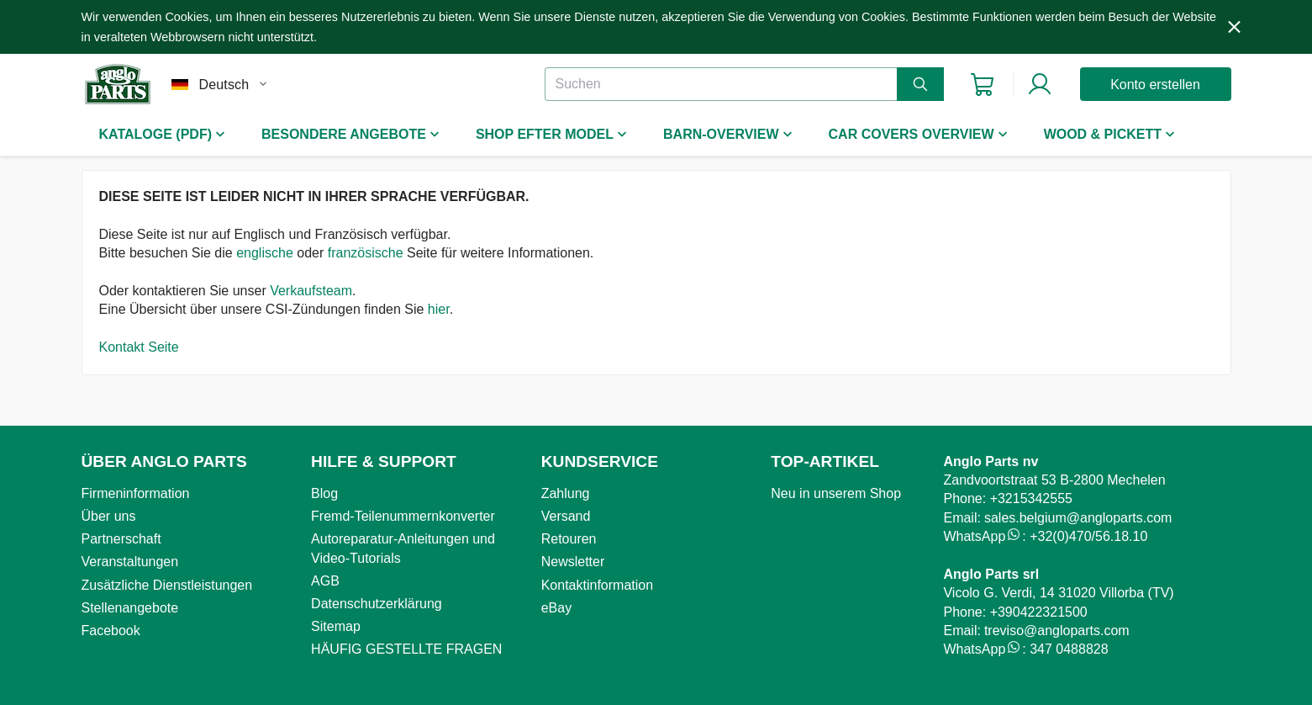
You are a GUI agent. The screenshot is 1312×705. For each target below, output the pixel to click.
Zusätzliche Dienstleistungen (167, 585)
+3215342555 (1031, 498)
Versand (566, 516)
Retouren (569, 539)
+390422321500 (1039, 612)
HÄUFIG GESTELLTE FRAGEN (406, 649)
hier (439, 309)
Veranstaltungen (130, 561)
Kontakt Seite (139, 347)
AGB (325, 581)
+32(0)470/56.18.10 (1088, 536)
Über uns (109, 516)
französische (365, 253)
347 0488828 (1069, 649)
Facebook (111, 630)
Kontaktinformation (597, 585)
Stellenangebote (130, 608)
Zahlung (565, 493)
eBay (556, 608)
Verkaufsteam (311, 291)
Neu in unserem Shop (836, 493)
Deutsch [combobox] (224, 84)
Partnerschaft (121, 539)
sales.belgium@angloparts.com (1078, 518)
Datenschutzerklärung (376, 603)
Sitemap (336, 626)
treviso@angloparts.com (1057, 630)
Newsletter (573, 561)
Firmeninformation (136, 493)
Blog (324, 493)
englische (264, 253)
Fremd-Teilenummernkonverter (403, 516)
